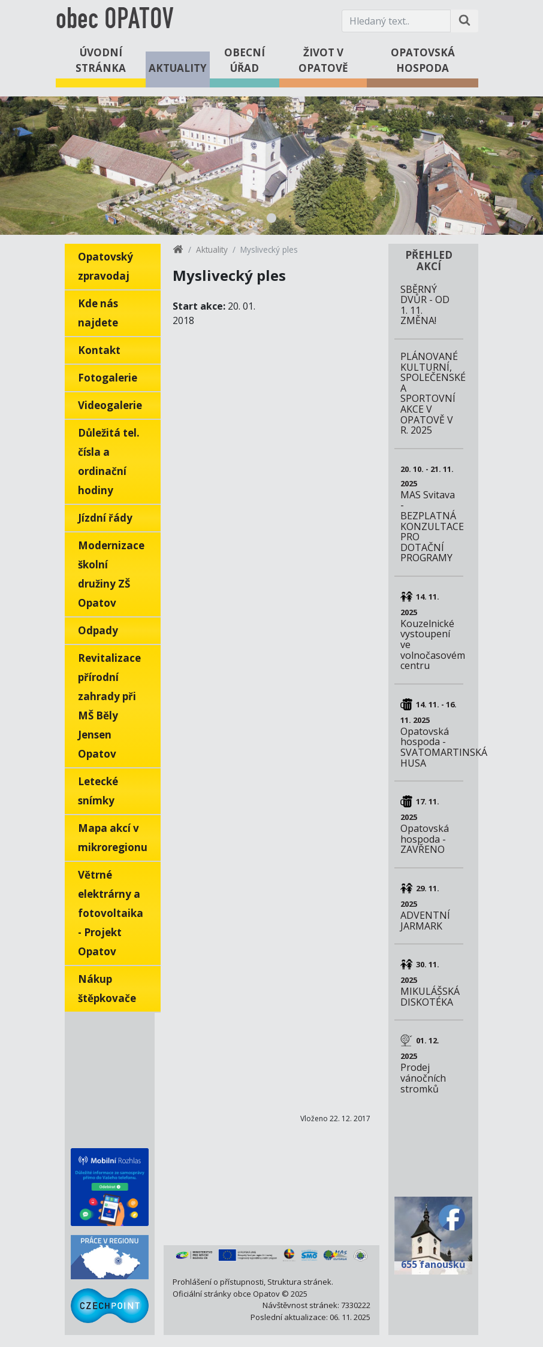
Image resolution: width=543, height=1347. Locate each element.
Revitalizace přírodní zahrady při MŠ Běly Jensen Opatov (109, 706)
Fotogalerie (107, 378)
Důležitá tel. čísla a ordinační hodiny (109, 461)
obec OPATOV (114, 21)
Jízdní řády (105, 518)
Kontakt (99, 350)
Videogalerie (110, 405)
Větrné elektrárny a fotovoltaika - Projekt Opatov (110, 913)
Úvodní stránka (101, 60)
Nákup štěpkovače (107, 988)
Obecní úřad (244, 60)
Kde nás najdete (98, 312)
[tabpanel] (271, 165)
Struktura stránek (299, 1281)
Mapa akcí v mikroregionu (112, 837)
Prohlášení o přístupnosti (218, 1281)
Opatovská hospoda (423, 60)
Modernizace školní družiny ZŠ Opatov (111, 574)
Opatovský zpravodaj (105, 266)
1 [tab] (271, 218)
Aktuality (178, 68)
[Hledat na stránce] (464, 21)
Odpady (98, 630)
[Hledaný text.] (396, 21)
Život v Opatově (323, 60)
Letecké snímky (98, 790)
